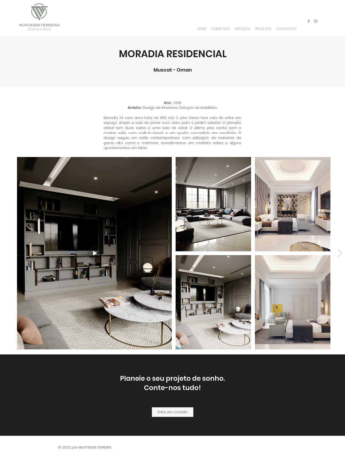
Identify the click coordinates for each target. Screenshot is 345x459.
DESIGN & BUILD (39, 29)
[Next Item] (340, 253)
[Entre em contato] (172, 412)
